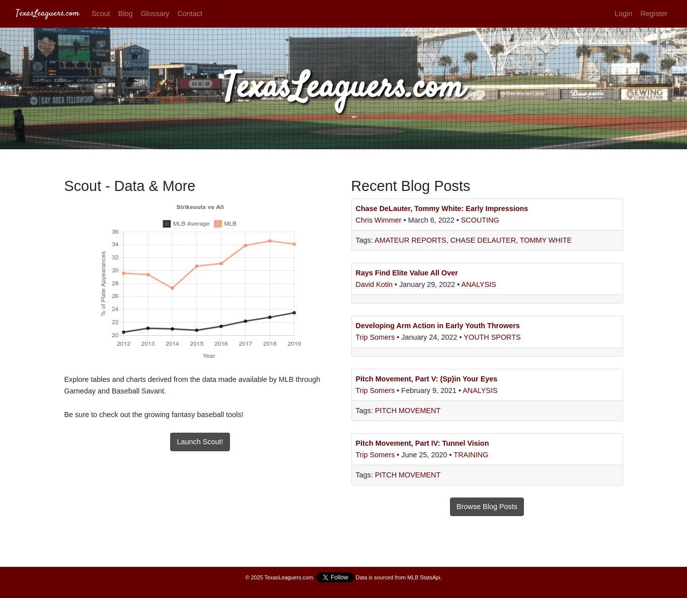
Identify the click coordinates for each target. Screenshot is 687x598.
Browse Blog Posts (486, 507)
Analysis (479, 284)
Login (623, 14)
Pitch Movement (407, 411)
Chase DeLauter (483, 240)
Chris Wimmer (380, 220)
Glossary (155, 14)
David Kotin (375, 284)
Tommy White (546, 240)
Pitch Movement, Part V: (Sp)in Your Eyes (427, 379)
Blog (125, 14)
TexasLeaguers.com (48, 13)
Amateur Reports (410, 240)
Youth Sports (492, 337)
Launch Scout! (200, 442)
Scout (101, 14)
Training (470, 455)
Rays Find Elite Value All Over (407, 273)
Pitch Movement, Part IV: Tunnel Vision (422, 443)
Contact (189, 14)
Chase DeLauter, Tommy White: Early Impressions (442, 209)
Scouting (480, 220)
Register (653, 14)
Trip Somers (376, 337)
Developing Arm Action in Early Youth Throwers (438, 326)
